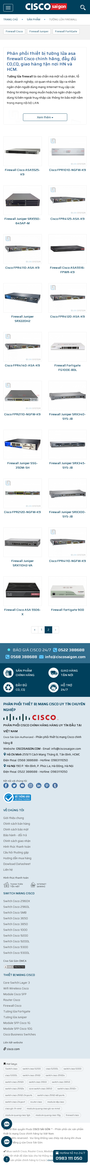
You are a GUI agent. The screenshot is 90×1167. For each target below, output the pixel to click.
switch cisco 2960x (55, 1075)
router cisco (36, 1102)
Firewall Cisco (14, 31)
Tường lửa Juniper (15, 1017)
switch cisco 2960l (14, 1082)
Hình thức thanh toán (17, 846)
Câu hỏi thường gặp (16, 852)
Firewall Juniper (38, 31)
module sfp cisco (55, 1102)
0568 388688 (28, 760)
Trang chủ (10, 19)
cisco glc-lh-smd (13, 1108)
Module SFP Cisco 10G (17, 1028)
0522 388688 (27, 771)
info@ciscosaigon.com (66, 748)
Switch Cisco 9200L (16, 941)
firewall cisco (72, 1115)
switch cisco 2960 (31, 1075)
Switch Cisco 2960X (16, 901)
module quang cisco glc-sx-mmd (43, 1108)
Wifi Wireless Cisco (16, 988)
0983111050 (59, 760)
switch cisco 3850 (61, 1082)
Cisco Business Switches (19, 1034)
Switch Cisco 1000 (15, 929)
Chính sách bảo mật (16, 829)
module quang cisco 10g (48, 1115)
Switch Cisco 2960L (16, 906)
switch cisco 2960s (14, 1088)
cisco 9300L (11, 1075)
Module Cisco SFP (15, 994)
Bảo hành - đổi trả (15, 835)
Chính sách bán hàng (16, 823)
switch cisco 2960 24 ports (18, 1095)
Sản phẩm (33, 19)
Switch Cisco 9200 (15, 935)
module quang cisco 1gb (17, 1115)
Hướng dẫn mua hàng (17, 858)
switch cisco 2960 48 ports (50, 1095)
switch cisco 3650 (38, 1082)
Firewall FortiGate (66, 31)
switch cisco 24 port (15, 1102)
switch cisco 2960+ (66, 1088)
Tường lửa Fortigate (16, 1011)
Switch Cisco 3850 (15, 924)
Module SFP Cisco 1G (16, 1023)
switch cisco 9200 (32, 1068)
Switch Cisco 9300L (16, 952)
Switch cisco (11, 1068)
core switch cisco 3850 (40, 1088)
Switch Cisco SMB (15, 912)
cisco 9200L (52, 1068)
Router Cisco (11, 1000)
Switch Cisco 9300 (15, 947)
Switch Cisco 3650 (15, 918)
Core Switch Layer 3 (16, 982)
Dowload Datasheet (17, 864)
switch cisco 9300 (72, 1068)
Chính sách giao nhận (17, 841)
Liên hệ (8, 869)
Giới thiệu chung (13, 818)
